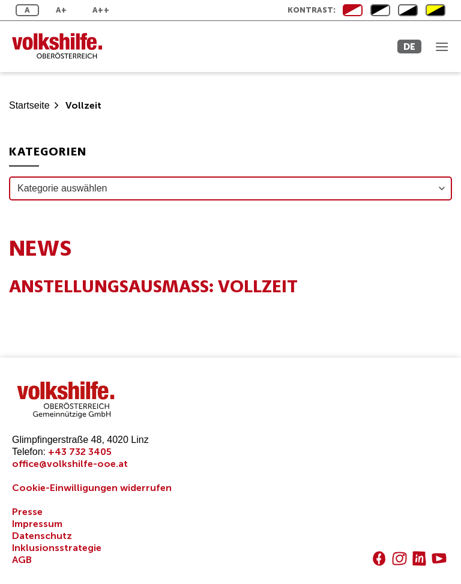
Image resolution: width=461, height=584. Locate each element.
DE (409, 46)
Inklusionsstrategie (56, 547)
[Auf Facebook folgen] (379, 558)
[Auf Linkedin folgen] (419, 558)
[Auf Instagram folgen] (399, 558)
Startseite (29, 105)
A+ (61, 9)
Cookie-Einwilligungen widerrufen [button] (92, 487)
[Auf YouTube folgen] (439, 558)
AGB (22, 559)
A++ (100, 9)
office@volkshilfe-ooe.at (70, 463)
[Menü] (442, 46)
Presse (27, 511)
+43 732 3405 (80, 451)
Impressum (37, 523)
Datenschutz (42, 535)
